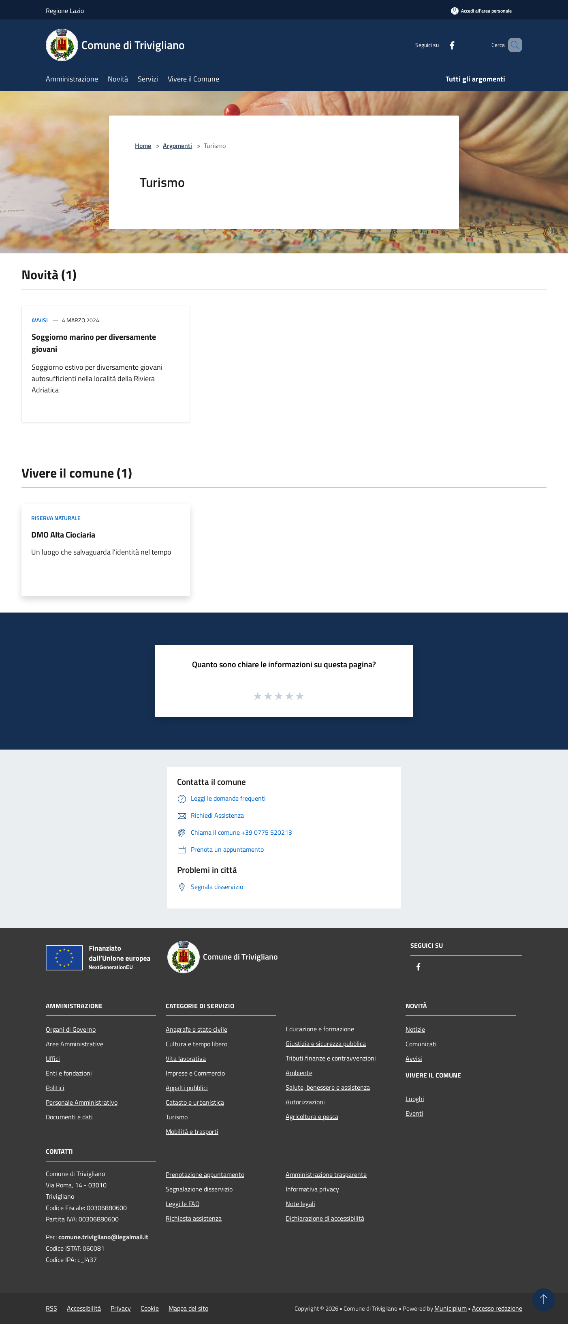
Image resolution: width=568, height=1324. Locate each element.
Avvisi (40, 320)
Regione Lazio (65, 10)
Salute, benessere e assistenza (328, 1087)
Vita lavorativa (186, 1058)
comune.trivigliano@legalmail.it (103, 1237)
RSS (51, 1308)
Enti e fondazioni (69, 1073)
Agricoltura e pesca (312, 1116)
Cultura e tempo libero (196, 1044)
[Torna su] (543, 1299)
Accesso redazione (497, 1308)
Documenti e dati (69, 1117)
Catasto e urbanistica (195, 1102)
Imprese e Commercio (195, 1073)
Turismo (177, 1117)
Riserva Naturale (56, 518)
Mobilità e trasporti (192, 1131)
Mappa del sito (188, 1308)
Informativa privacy (312, 1189)
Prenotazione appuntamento (205, 1174)
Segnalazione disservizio (199, 1189)
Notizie (415, 1029)
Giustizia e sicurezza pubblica (326, 1043)
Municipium (450, 1308)
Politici (55, 1088)
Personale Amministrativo (81, 1102)
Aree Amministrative (74, 1044)
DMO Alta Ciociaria (63, 534)
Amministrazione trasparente (326, 1174)
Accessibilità (84, 1308)
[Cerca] (512, 45)
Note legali (300, 1203)
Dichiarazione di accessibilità (325, 1218)
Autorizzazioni (305, 1102)
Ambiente (299, 1073)
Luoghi (415, 1098)
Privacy (121, 1308)
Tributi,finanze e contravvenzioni (331, 1058)
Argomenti (177, 145)
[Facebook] (440, 44)
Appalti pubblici (187, 1088)
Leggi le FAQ (183, 1203)
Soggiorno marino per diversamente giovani (94, 342)
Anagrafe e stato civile (196, 1029)
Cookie (150, 1308)
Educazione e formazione (320, 1029)
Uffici (53, 1058)
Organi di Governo (71, 1029)
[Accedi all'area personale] (481, 10)
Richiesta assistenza (194, 1218)
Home (143, 145)
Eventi (414, 1113)
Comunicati (421, 1044)
